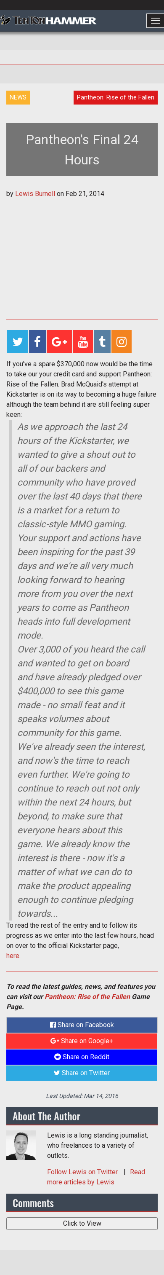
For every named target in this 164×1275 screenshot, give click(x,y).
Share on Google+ (81, 1041)
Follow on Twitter (83, 1172)
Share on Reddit (81, 1057)
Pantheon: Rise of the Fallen (87, 997)
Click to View (82, 1223)
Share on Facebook (82, 1025)
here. (13, 956)
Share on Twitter (82, 1073)
